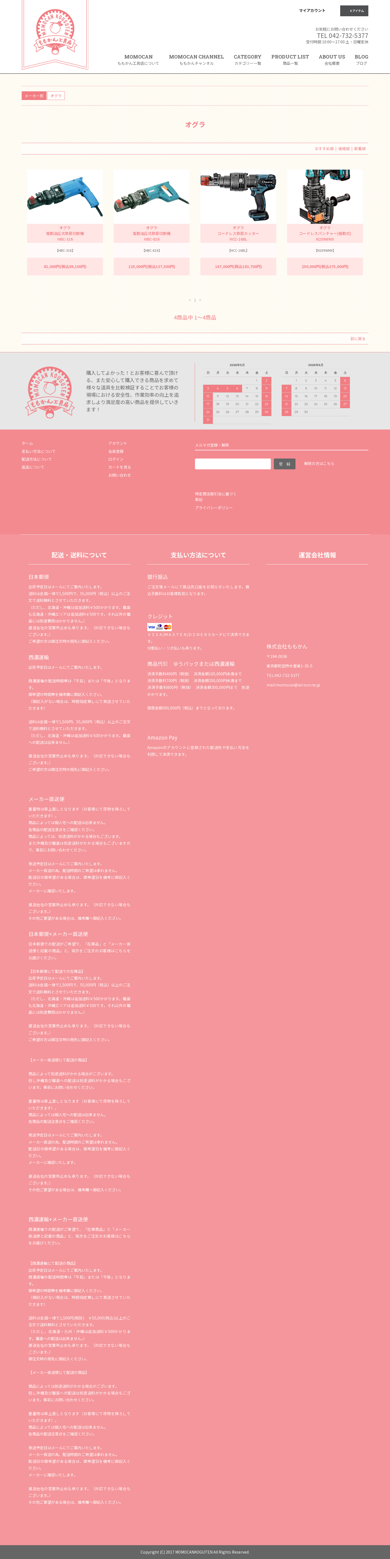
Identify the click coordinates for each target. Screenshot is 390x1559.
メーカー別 (34, 95)
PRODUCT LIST (290, 59)
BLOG (361, 59)
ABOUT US (332, 59)
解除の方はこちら (319, 463)
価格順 (344, 148)
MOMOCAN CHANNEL (196, 59)
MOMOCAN (138, 59)
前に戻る (358, 338)
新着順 (360, 148)
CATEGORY (248, 61)
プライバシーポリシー (214, 507)
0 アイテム (353, 10)
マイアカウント (312, 10)
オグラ (56, 95)
